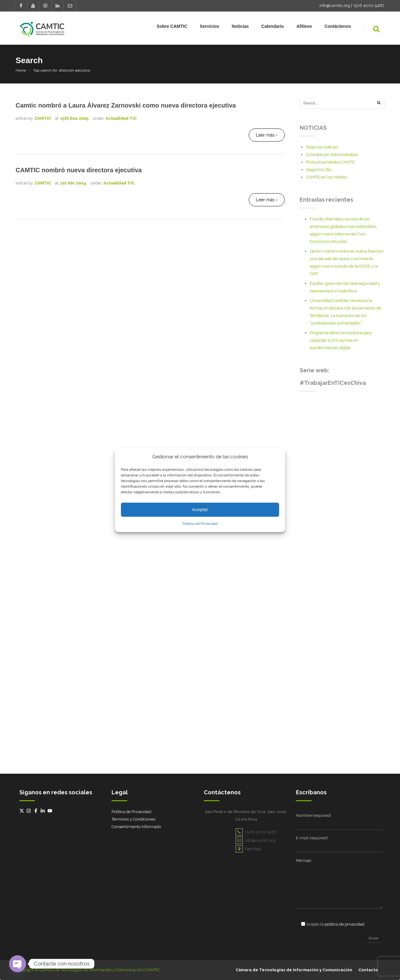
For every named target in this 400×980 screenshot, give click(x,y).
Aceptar (200, 509)
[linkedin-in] (43, 810)
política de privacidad (344, 924)
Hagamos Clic (319, 169)
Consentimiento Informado (136, 826)
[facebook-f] (36, 810)
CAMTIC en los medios (326, 177)
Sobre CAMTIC (172, 27)
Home (21, 70)
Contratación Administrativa (332, 154)
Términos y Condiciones (133, 819)
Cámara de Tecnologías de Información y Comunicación (294, 969)
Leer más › (267, 135)
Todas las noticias (322, 147)
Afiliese (304, 27)
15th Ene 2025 (74, 118)
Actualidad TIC (121, 118)
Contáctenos (337, 27)
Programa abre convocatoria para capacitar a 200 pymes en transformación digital (341, 340)
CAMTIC (43, 118)
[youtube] (51, 810)
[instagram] (29, 810)
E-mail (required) (312, 838)
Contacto (368, 969)
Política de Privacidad (200, 523)
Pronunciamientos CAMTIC (330, 162)
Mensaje (303, 860)
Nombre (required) (313, 815)
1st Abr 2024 (73, 183)
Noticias (240, 27)
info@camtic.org (334, 5)
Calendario (272, 27)
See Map (248, 849)
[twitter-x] (22, 810)
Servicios (209, 27)
